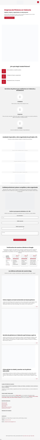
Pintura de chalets (5, 404)
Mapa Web (32, 435)
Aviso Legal (28, 435)
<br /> (20, 427)
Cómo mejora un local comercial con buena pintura (19, 300)
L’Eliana (8, 397)
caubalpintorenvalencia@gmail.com (10, 421)
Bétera (6, 397)
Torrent (3, 397)
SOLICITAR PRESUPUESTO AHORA (19, 239)
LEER (36, 306)
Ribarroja (20, 397)
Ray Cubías (24, 435)
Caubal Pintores (7, 256)
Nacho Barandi (17, 255)
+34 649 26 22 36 (8, 419)
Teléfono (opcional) (20, 221)
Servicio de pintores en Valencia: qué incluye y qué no (19, 335)
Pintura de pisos (4, 403)
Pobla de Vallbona (15, 397)
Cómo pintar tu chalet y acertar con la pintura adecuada (17, 370)
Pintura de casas (4, 402)
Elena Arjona (26, 255)
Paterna (33, 396)
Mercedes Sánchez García (34, 255)
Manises (36, 396)
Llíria (10, 397)
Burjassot (30, 396)
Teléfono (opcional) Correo (20, 226)
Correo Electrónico (20, 215)
